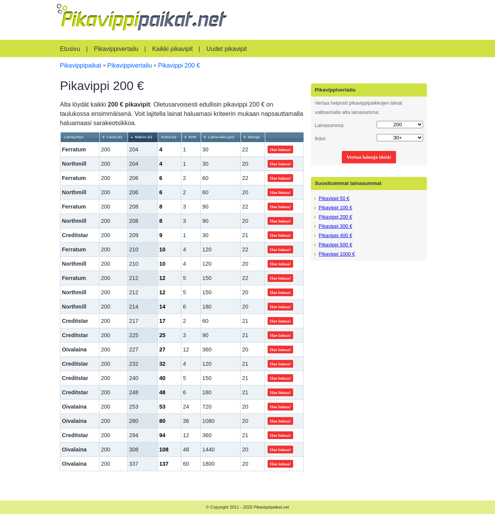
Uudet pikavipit (226, 49)
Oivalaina (74, 349)
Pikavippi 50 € (334, 198)
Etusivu (70, 49)
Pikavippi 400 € (335, 235)
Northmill (74, 164)
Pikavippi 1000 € (337, 254)
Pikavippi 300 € (335, 226)
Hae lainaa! (280, 149)
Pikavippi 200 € (335, 217)
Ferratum (74, 149)
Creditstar (75, 235)
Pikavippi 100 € (335, 207)
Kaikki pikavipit (172, 49)
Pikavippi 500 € (335, 245)
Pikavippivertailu (116, 49)
